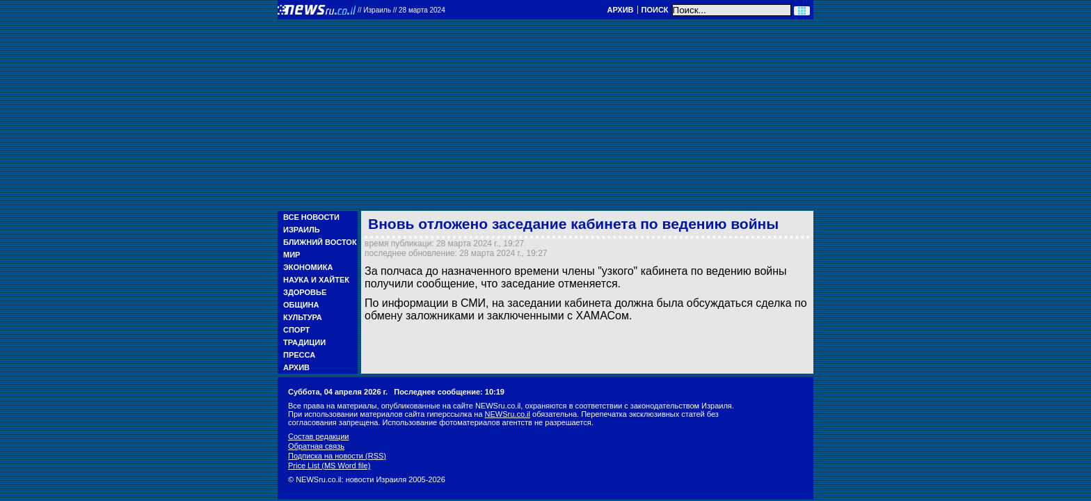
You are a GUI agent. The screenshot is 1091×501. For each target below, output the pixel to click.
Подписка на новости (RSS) (337, 456)
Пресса (299, 355)
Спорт (296, 330)
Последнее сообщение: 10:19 (449, 392)
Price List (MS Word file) (329, 465)
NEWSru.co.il (507, 414)
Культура (302, 317)
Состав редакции (318, 436)
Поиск (655, 10)
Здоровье (304, 292)
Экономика (308, 267)
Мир (291, 254)
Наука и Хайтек (316, 280)
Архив (620, 10)
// (401, 10)
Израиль (301, 229)
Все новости (311, 217)
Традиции (304, 342)
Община (301, 305)
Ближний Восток (320, 242)
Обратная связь (316, 446)
